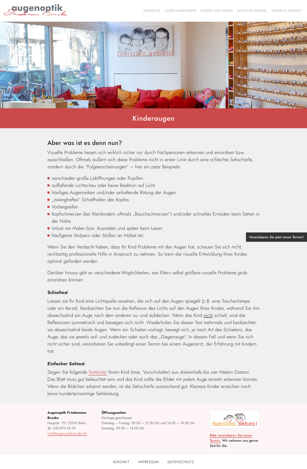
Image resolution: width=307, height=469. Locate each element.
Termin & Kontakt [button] (286, 10)
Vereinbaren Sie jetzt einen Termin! (276, 237)
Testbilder (98, 371)
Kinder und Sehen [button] (217, 10)
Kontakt (121, 461)
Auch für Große (252, 10)
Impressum (148, 461)
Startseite (151, 10)
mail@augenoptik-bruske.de (67, 433)
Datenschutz (181, 461)
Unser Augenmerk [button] (181, 10)
